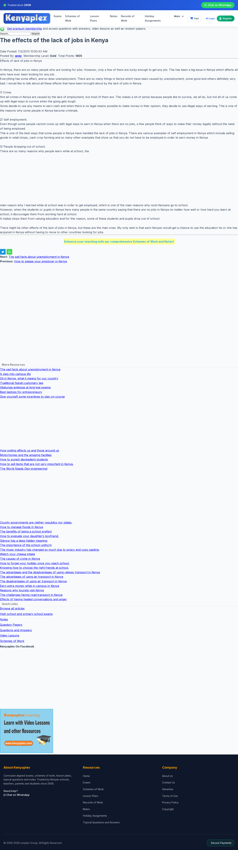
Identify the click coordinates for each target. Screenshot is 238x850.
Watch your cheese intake (17, 554)
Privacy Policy (170, 802)
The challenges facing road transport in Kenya (31, 595)
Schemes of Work (72, 18)
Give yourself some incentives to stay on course (32, 396)
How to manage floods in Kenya (21, 527)
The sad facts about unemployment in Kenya (39, 256)
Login (210, 18)
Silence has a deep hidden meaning (23, 540)
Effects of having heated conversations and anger (33, 599)
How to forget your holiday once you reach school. (34, 563)
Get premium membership (24, 28)
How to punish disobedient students (24, 459)
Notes (113, 16)
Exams (58, 16)
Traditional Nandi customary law (21, 383)
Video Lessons (9, 635)
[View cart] (194, 18)
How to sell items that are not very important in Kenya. (36, 464)
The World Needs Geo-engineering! (23, 468)
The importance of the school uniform (26, 545)
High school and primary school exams (26, 614)
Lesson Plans (94, 18)
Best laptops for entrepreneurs (21, 392)
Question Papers (11, 624)
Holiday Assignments (95, 815)
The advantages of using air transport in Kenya (31, 576)
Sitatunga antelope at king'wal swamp (25, 387)
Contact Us (168, 782)
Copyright (168, 809)
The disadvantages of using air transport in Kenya (33, 581)
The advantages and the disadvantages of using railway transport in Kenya (50, 572)
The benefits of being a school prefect (26, 531)
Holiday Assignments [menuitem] (153, 18)
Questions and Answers (16, 630)
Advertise (167, 789)
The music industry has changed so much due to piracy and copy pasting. (49, 549)
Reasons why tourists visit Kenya (22, 590)
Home (86, 775)
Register (225, 18)
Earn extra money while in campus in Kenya (29, 586)
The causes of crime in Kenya (20, 558)
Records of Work (127, 18)
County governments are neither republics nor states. (36, 522)
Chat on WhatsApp (218, 5)
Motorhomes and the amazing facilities (26, 455)
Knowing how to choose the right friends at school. (34, 567)
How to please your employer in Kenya (40, 261)
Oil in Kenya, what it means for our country (29, 378)
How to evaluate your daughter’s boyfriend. (29, 536)
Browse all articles (12, 608)
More (179, 16)
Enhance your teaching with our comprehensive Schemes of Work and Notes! (119, 241)
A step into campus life (15, 374)
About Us (167, 775)
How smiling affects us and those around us (29, 450)
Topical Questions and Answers (101, 822)
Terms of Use (170, 795)
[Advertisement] (106, 178)
